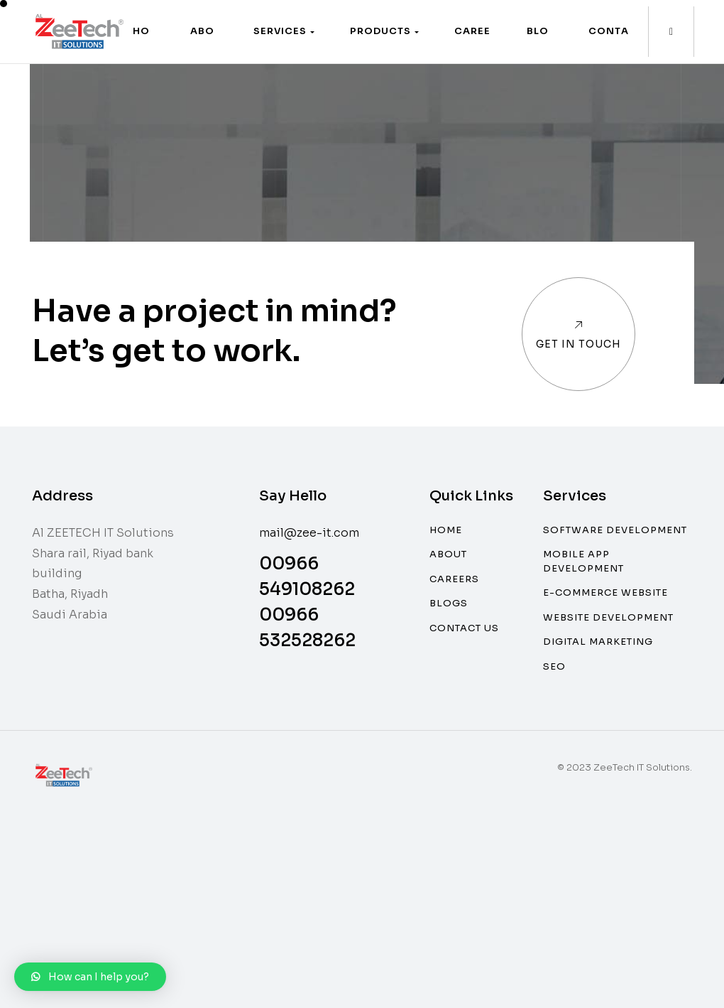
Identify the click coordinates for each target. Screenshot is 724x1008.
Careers (454, 579)
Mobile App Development (583, 561)
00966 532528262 (307, 627)
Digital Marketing (598, 642)
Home (445, 530)
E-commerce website (605, 592)
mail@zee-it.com (309, 532)
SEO (554, 666)
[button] (284, 31)
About (448, 554)
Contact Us (464, 628)
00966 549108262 (307, 576)
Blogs (448, 603)
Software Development (615, 530)
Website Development (608, 617)
